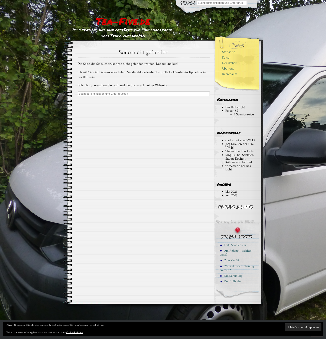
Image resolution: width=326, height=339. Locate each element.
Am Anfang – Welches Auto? (236, 252)
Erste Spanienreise (233, 245)
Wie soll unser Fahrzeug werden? (237, 268)
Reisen (226, 57)
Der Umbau (229, 63)
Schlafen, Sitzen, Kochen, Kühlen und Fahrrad (239, 158)
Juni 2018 (231, 195)
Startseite (228, 52)
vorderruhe (232, 166)
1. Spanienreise (244, 114)
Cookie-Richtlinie (74, 332)
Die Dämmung (231, 276)
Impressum (229, 74)
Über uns (228, 68)
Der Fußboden (231, 281)
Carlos (229, 140)
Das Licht (247, 151)
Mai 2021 (231, 191)
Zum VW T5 (247, 140)
